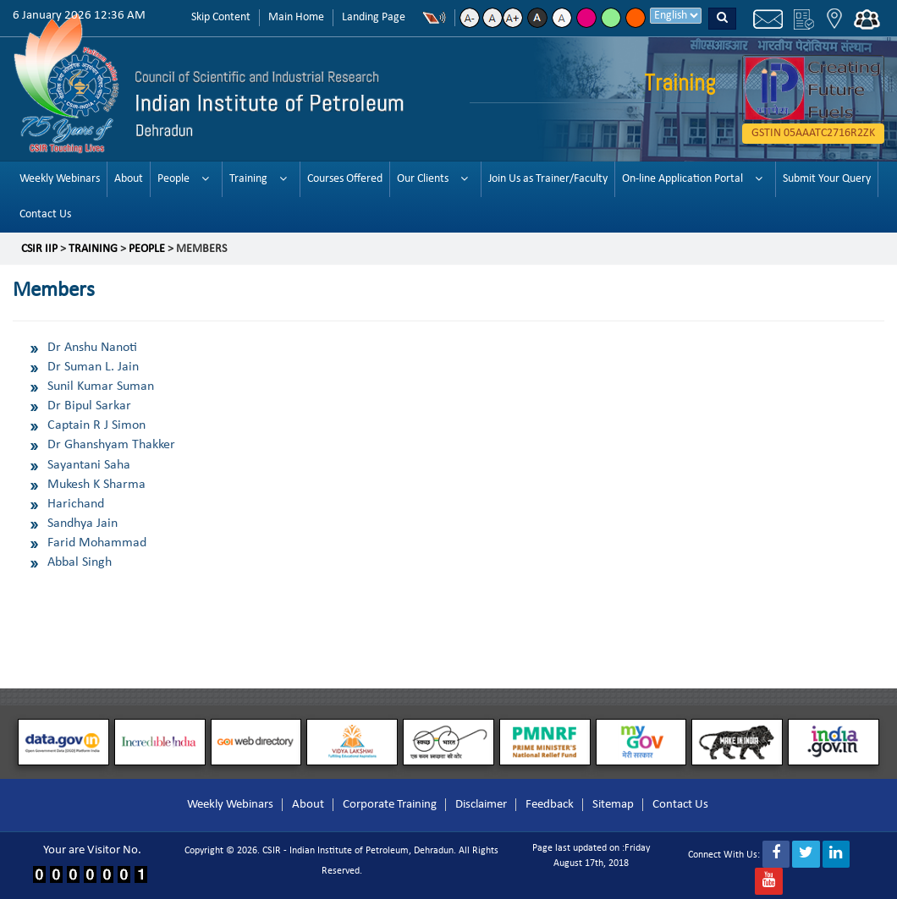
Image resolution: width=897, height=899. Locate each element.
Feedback (550, 804)
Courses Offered (344, 179)
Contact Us (45, 214)
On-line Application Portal (682, 179)
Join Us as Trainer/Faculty (548, 179)
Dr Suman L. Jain (93, 367)
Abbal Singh (79, 562)
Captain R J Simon (96, 425)
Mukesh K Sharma (96, 484)
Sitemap (613, 804)
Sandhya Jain (82, 523)
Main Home (296, 17)
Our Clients (422, 179)
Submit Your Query (827, 179)
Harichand (75, 504)
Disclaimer (481, 804)
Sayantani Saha (88, 465)
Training (248, 179)
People (173, 179)
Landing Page (373, 17)
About (128, 179)
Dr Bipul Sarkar (89, 406)
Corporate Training (390, 804)
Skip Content (220, 17)
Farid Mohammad (96, 543)
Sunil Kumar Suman (100, 386)
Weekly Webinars (59, 179)
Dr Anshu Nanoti (92, 347)
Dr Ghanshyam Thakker (111, 445)
